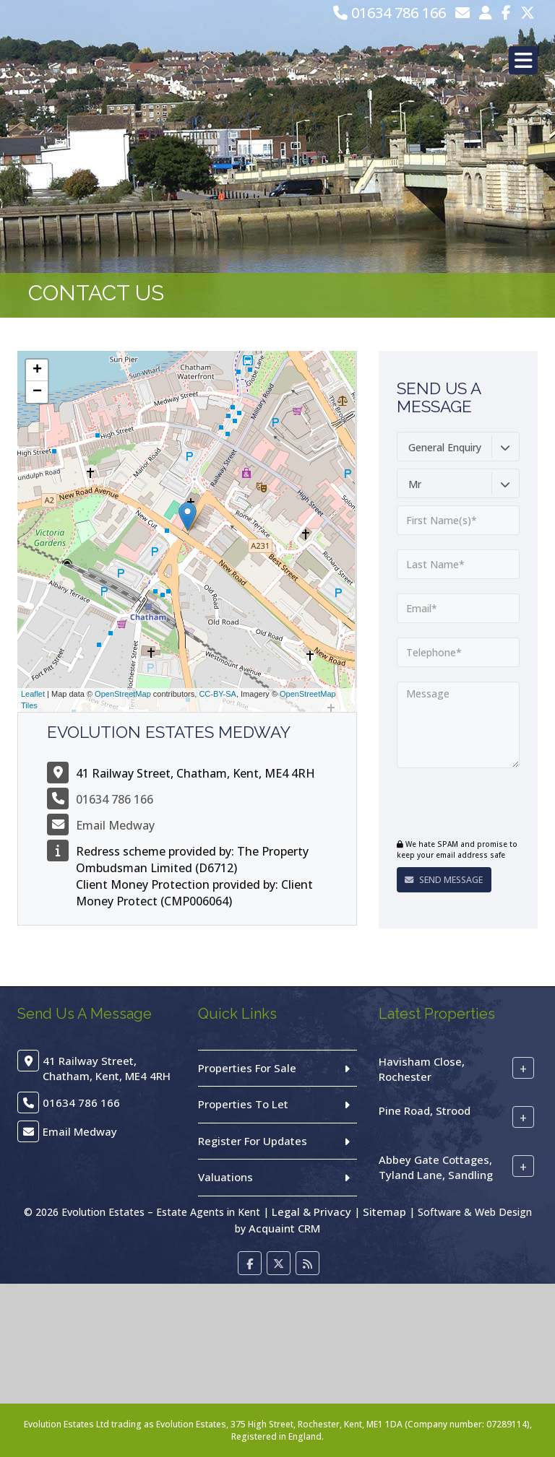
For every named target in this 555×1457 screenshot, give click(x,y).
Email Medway (115, 825)
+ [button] (37, 370)
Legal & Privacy (311, 1211)
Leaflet (33, 694)
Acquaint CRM (284, 1228)
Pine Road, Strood (424, 1110)
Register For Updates (252, 1141)
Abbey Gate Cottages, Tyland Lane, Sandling (436, 1167)
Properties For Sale (247, 1068)
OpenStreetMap (123, 694)
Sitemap (384, 1211)
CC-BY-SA (217, 694)
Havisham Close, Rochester (422, 1069)
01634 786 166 (389, 12)
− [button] (37, 392)
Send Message (441, 880)
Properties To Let (243, 1104)
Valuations (225, 1177)
